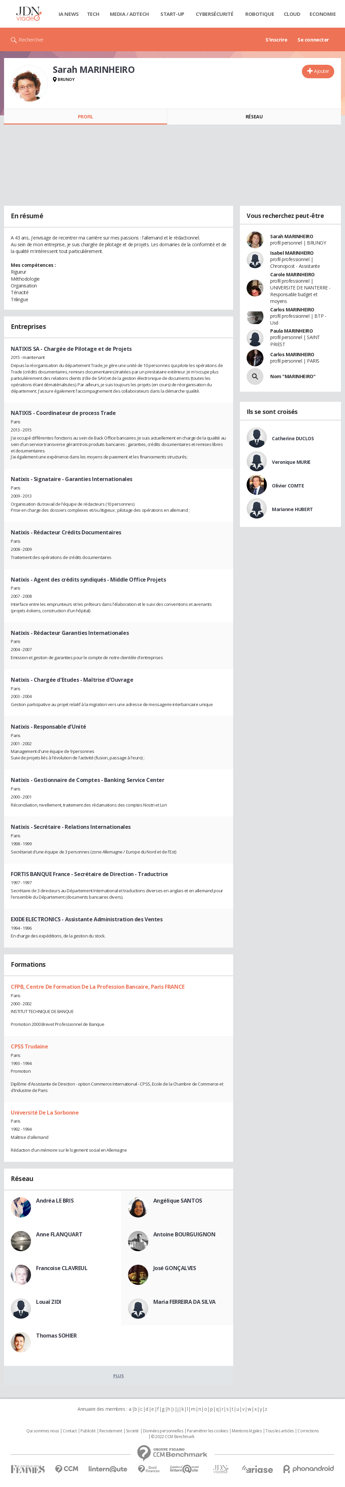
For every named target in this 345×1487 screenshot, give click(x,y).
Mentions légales (246, 1431)
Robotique (259, 13)
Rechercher (31, 39)
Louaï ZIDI (48, 1302)
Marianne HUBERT (292, 509)
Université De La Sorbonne (45, 1112)
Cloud (292, 13)
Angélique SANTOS (177, 1200)
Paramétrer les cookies (207, 1431)
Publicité (88, 1431)
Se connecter (313, 39)
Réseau (254, 116)
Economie (323, 13)
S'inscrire (276, 39)
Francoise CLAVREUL (61, 1268)
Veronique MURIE (291, 462)
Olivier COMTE (288, 485)
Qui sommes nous (42, 1431)
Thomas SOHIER (56, 1335)
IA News (69, 13)
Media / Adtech (129, 13)
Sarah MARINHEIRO (291, 236)
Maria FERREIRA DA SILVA (184, 1302)
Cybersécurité (214, 13)
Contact (69, 1431)
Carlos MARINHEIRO (292, 309)
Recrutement (110, 1431)
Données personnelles (163, 1431)
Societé (132, 1431)
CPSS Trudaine (29, 1046)
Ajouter (321, 71)
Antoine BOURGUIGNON (184, 1234)
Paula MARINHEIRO (291, 331)
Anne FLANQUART (59, 1234)
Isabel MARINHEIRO (292, 253)
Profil (85, 116)
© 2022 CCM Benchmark (172, 1436)
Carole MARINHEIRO (292, 274)
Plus (118, 1376)
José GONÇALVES (174, 1268)
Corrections (307, 1431)
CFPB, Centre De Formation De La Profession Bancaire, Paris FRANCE (98, 986)
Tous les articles (279, 1431)
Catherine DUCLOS (293, 438)
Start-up (172, 13)
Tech (93, 13)
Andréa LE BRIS (54, 1200)
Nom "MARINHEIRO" (292, 376)
